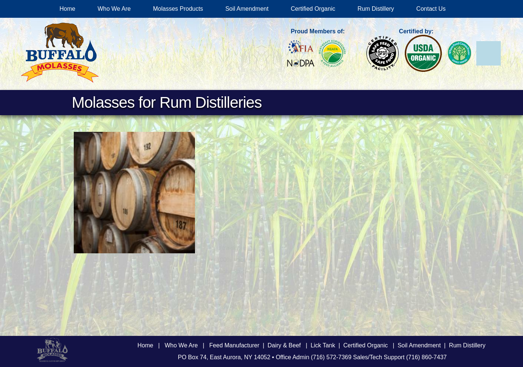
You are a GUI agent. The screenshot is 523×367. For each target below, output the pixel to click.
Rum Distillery (375, 9)
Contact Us (431, 9)
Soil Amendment (247, 9)
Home (68, 9)
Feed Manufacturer (234, 345)
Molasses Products (178, 9)
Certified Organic (313, 9)
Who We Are (114, 9)
